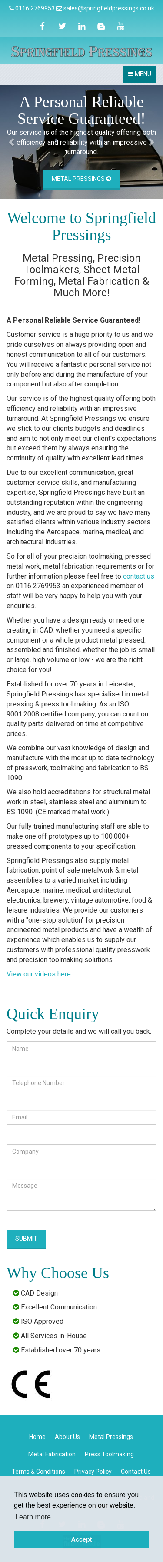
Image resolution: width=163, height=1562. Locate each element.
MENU (142, 76)
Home (37, 1436)
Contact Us (136, 1471)
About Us (67, 1436)
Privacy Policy (93, 1471)
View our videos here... (41, 974)
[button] (12, 142)
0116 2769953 (35, 8)
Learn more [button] (33, 1517)
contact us (138, 576)
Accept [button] (81, 1539)
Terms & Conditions (38, 1471)
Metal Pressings (81, 178)
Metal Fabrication (52, 1454)
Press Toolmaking (109, 1454)
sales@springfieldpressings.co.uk (108, 8)
